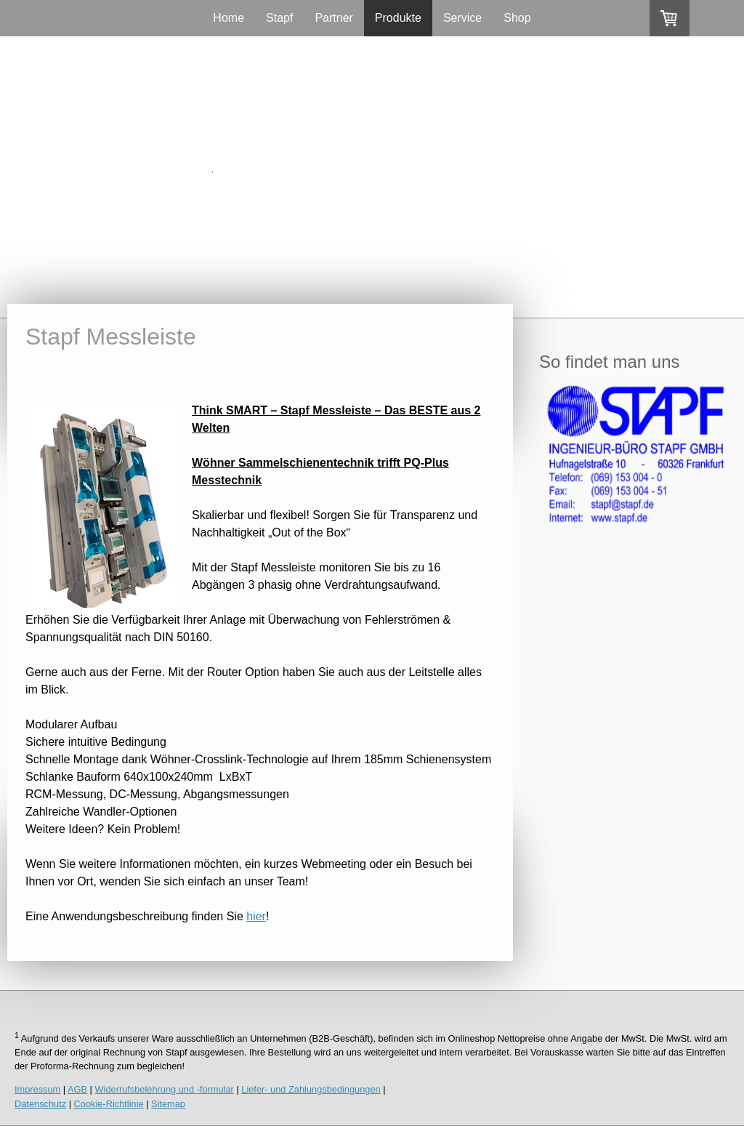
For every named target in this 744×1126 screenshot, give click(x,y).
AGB (77, 1089)
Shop (517, 18)
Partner (333, 18)
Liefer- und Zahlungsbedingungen (310, 1089)
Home (228, 18)
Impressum (37, 1089)
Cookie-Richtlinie (109, 1103)
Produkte (398, 18)
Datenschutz (40, 1103)
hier (256, 916)
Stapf (279, 18)
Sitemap (168, 1103)
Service (462, 18)
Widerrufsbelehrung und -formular (164, 1089)
